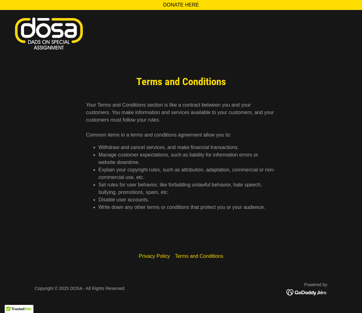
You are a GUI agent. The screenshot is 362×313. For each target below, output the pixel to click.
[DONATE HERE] (181, 5)
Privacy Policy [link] (154, 256)
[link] (49, 33)
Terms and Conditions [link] (199, 256)
